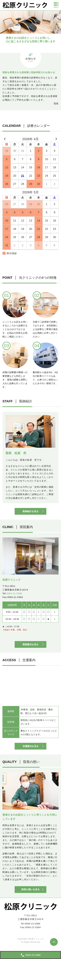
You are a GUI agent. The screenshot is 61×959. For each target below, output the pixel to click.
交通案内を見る (31, 746)
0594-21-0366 (14, 593)
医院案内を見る (31, 644)
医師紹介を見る (31, 511)
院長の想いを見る (30, 889)
